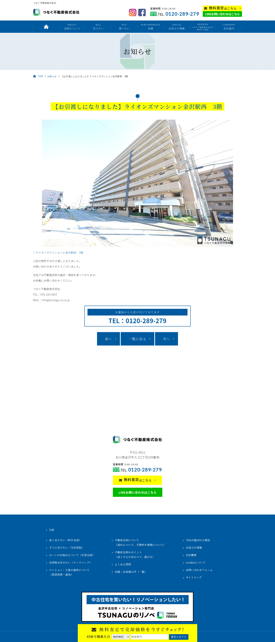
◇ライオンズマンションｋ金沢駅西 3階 (58, 252)
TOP (40, 76)
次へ (166, 338)
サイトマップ (194, 577)
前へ (108, 338)
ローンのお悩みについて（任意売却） (72, 555)
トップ (46, 26)
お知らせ (52, 76)
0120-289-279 (182, 14)
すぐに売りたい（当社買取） (66, 547)
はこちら (223, 8)
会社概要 (191, 555)
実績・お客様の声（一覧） (131, 572)
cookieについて (196, 562)
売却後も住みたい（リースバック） (70, 562)
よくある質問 (123, 564)
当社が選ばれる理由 (198, 540)
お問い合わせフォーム (199, 570)
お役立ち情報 (176, 26)
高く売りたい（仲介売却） (65, 540)
